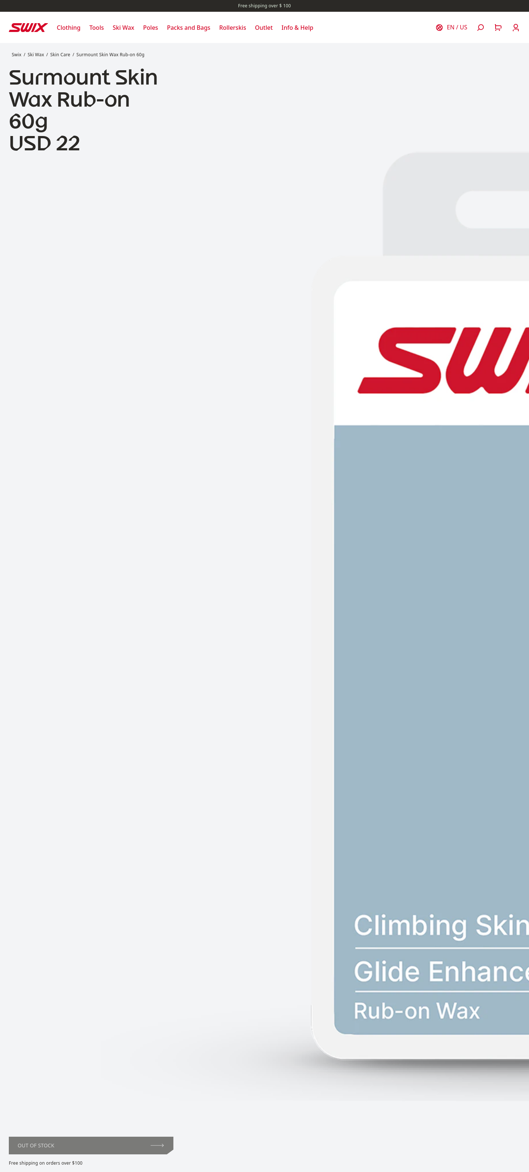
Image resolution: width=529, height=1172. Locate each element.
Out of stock (91, 1145)
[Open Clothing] (69, 27)
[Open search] (480, 27)
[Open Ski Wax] (123, 27)
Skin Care (60, 54)
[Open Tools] (96, 27)
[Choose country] (451, 27)
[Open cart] (498, 27)
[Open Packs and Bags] (188, 27)
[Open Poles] (150, 27)
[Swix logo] (28, 27)
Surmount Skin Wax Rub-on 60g (110, 54)
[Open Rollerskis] (232, 27)
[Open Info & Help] (297, 27)
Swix (16, 54)
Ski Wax (36, 54)
